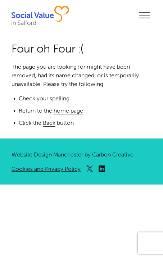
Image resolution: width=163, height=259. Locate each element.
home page (68, 110)
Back (49, 122)
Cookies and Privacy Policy (46, 168)
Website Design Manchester (47, 154)
